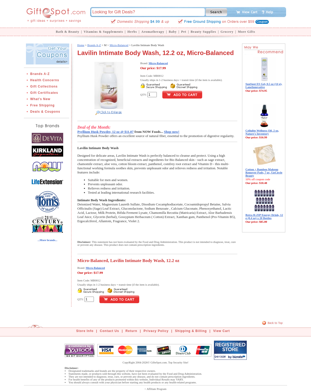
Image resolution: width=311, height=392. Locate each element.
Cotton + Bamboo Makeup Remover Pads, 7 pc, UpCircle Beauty (263, 172)
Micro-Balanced (119, 45)
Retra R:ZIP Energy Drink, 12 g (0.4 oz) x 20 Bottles (264, 216)
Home (80, 45)
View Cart (221, 331)
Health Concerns (44, 80)
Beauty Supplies (203, 32)
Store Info (85, 331)
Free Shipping (42, 105)
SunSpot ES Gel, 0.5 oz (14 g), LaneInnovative (263, 85)
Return (131, 331)
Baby (173, 32)
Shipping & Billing (191, 331)
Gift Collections (44, 86)
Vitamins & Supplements (103, 32)
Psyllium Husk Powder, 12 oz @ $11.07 (105, 132)
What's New (40, 99)
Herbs (132, 32)
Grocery (227, 32)
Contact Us (109, 331)
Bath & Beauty (67, 32)
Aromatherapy (152, 32)
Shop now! (171, 132)
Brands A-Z (40, 74)
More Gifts (246, 32)
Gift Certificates (44, 93)
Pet (183, 32)
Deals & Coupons (45, 111)
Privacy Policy (156, 331)
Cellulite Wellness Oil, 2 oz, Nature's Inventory (262, 132)
